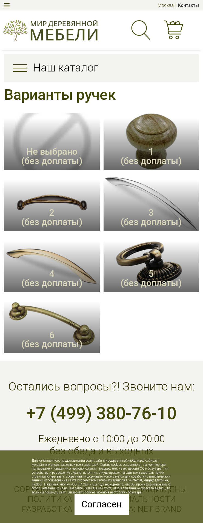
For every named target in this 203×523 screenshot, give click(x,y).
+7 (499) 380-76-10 (101, 413)
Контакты (188, 5)
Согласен (101, 504)
